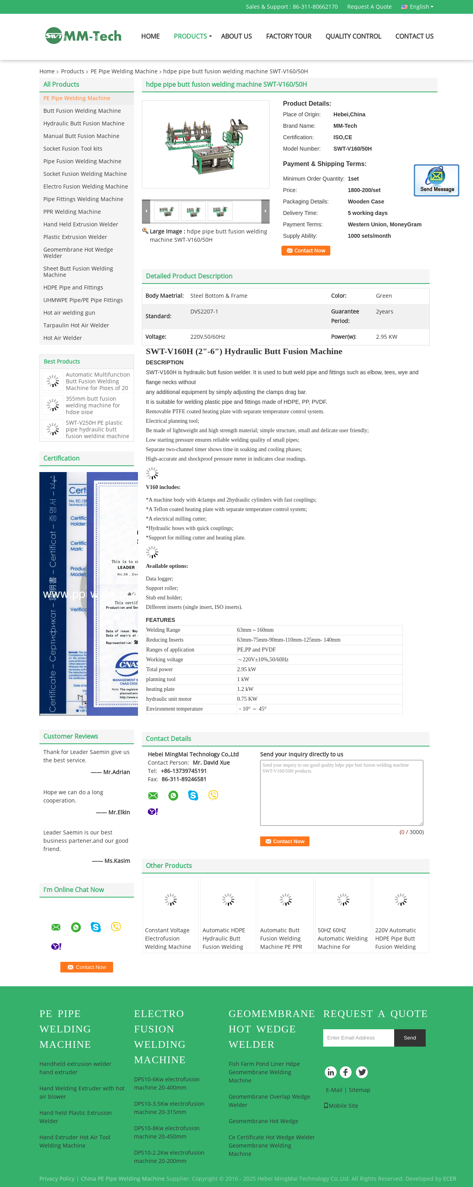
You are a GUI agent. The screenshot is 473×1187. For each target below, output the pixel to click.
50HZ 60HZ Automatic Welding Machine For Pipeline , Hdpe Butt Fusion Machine (343, 951)
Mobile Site (340, 1106)
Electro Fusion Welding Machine (85, 186)
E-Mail (334, 1090)
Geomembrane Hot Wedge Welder (78, 252)
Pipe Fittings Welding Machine (83, 199)
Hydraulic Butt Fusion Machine (84, 123)
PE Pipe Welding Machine (124, 71)
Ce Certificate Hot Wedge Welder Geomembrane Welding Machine (272, 1145)
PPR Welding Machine (72, 212)
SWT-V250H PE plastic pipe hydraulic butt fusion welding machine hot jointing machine (97, 433)
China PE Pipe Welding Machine (123, 1179)
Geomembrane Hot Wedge (263, 1121)
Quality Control (353, 36)
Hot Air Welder (62, 338)
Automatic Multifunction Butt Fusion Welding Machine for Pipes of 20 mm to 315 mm (98, 384)
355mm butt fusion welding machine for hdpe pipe (93, 406)
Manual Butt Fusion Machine (81, 136)
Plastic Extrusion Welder (75, 237)
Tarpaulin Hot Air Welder (76, 325)
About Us (236, 36)
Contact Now (309, 251)
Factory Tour (288, 36)
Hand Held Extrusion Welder (80, 224)
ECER (449, 1179)
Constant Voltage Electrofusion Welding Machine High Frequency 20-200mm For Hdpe (170, 947)
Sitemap (360, 1090)
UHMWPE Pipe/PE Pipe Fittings (83, 300)
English (422, 7)
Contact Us (414, 36)
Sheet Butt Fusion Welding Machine (78, 271)
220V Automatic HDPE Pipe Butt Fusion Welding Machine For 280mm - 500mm (397, 947)
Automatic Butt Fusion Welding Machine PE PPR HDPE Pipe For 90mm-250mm (281, 947)
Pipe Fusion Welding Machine (82, 161)
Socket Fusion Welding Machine (85, 174)
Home (150, 36)
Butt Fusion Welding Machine (82, 111)
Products (190, 36)
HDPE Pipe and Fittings (73, 287)
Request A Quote (369, 7)
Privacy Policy (56, 1179)
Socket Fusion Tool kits (72, 149)
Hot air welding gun (69, 313)
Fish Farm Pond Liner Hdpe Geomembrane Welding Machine (264, 1072)
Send (410, 1038)
